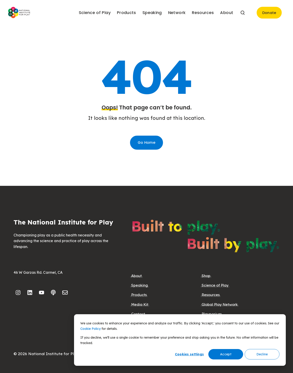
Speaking (139, 285)
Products (139, 295)
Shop (206, 276)
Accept (225, 354)
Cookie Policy (90, 329)
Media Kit (139, 304)
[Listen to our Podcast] (53, 292)
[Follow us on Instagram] (18, 292)
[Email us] (65, 292)
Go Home (146, 142)
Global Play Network (220, 304)
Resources (211, 295)
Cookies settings (189, 354)
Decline (262, 354)
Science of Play (215, 285)
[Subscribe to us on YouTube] (41, 292)
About (136, 276)
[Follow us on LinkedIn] (29, 292)
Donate (269, 12)
